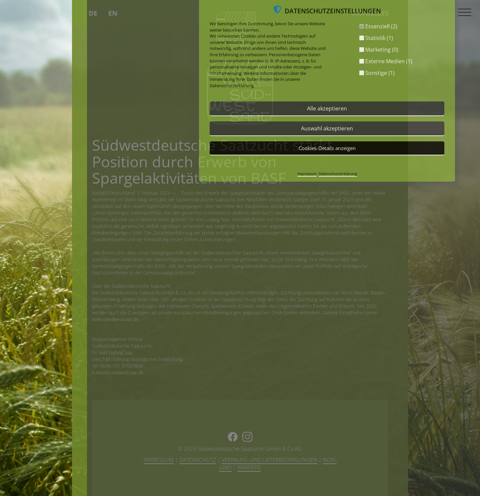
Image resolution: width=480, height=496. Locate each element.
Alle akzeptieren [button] (327, 108)
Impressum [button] (307, 173)
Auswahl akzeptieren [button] (327, 128)
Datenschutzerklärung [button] (338, 173)
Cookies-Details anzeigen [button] (327, 148)
